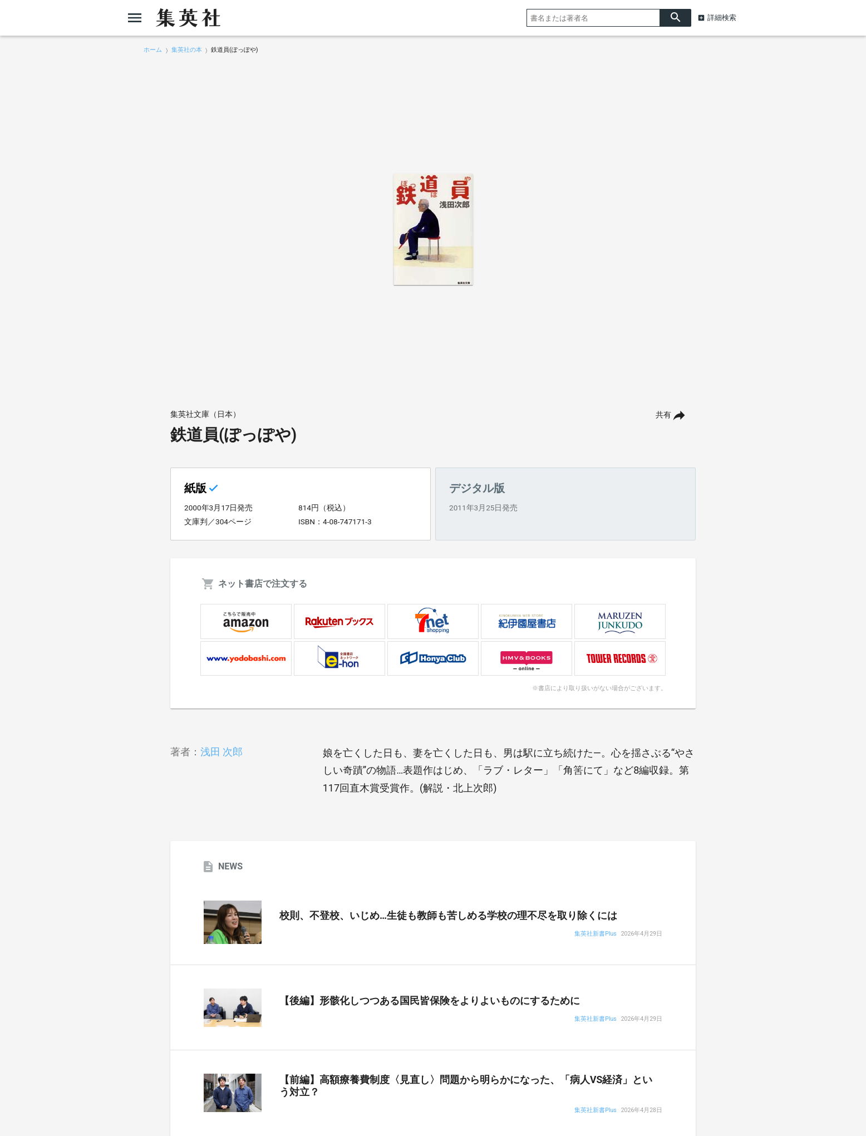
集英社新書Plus (595, 934)
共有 (663, 415)
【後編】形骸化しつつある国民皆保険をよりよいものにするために (429, 1000)
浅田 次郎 (221, 752)
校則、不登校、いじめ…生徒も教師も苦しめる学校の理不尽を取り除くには (448, 915)
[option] (433, 229)
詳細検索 (721, 17)
